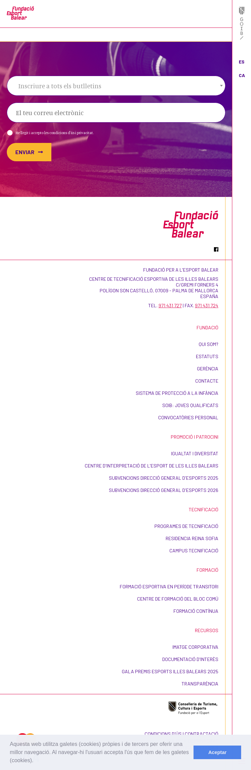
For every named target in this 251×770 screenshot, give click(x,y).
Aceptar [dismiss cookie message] (217, 752)
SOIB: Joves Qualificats (190, 405)
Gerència (207, 368)
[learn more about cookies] (36, 761)
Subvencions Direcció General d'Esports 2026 (163, 490)
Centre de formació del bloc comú (177, 599)
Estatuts (207, 356)
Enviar (29, 152)
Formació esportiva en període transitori (169, 586)
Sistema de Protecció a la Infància (177, 393)
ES (242, 62)
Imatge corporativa (195, 647)
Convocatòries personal (188, 417)
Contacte (206, 381)
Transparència (200, 683)
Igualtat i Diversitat (194, 453)
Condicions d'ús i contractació (181, 734)
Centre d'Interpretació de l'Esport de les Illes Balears (151, 466)
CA (242, 75)
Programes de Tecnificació (186, 526)
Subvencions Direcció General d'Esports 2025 (163, 478)
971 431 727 (170, 305)
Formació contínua (195, 611)
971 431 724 (206, 305)
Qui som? (208, 344)
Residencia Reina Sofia (192, 538)
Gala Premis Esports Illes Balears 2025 (170, 671)
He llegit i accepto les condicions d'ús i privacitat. (55, 132)
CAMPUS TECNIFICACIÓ (193, 550)
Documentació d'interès (190, 659)
